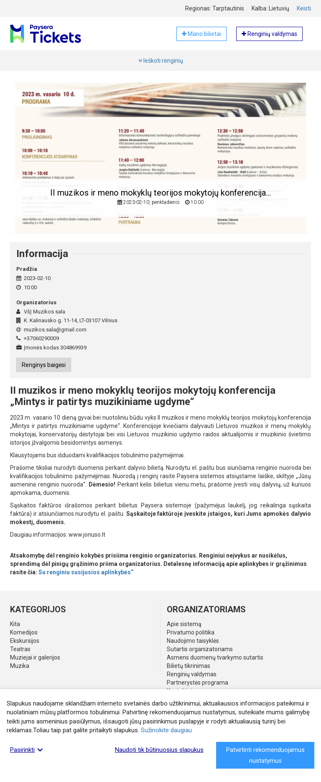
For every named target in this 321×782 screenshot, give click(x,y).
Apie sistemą (184, 624)
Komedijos (24, 632)
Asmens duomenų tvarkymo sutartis (215, 657)
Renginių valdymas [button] (269, 34)
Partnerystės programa (197, 682)
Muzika (19, 665)
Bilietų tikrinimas (188, 665)
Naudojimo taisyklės (193, 640)
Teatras (20, 649)
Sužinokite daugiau (166, 730)
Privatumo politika (190, 632)
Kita (15, 624)
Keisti (304, 8)
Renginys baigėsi (44, 365)
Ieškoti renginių (160, 60)
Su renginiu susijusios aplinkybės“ (85, 572)
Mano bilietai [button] (201, 34)
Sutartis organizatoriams (200, 649)
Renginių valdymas (192, 674)
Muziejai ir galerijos (35, 657)
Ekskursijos (24, 640)
